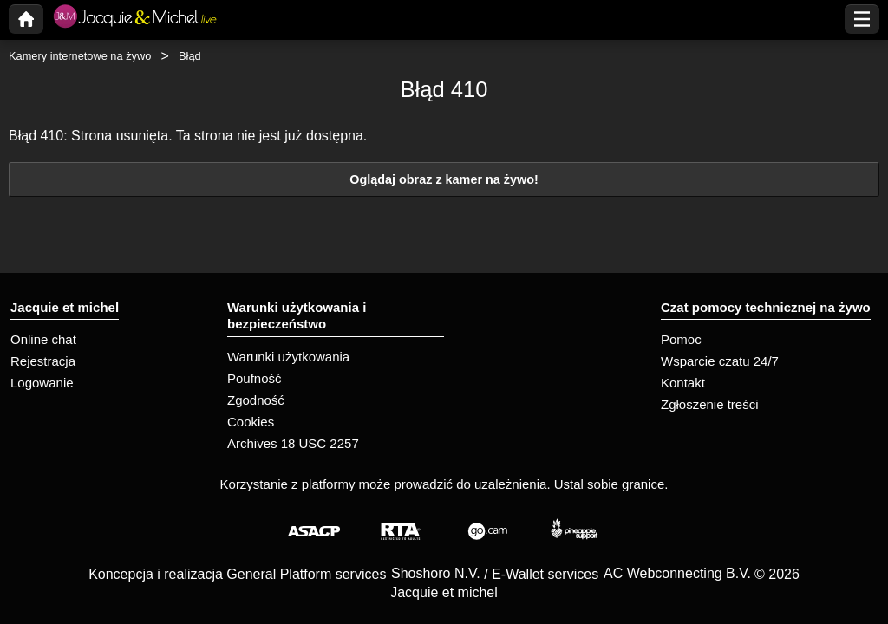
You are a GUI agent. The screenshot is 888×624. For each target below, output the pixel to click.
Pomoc (681, 339)
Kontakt (683, 382)
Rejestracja (42, 361)
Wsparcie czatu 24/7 (720, 361)
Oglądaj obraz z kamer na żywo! (444, 179)
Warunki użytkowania (288, 356)
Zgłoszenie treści (710, 404)
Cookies (250, 421)
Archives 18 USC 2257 (293, 443)
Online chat (43, 339)
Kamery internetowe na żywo (80, 55)
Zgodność (255, 400)
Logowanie (42, 382)
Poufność (254, 378)
